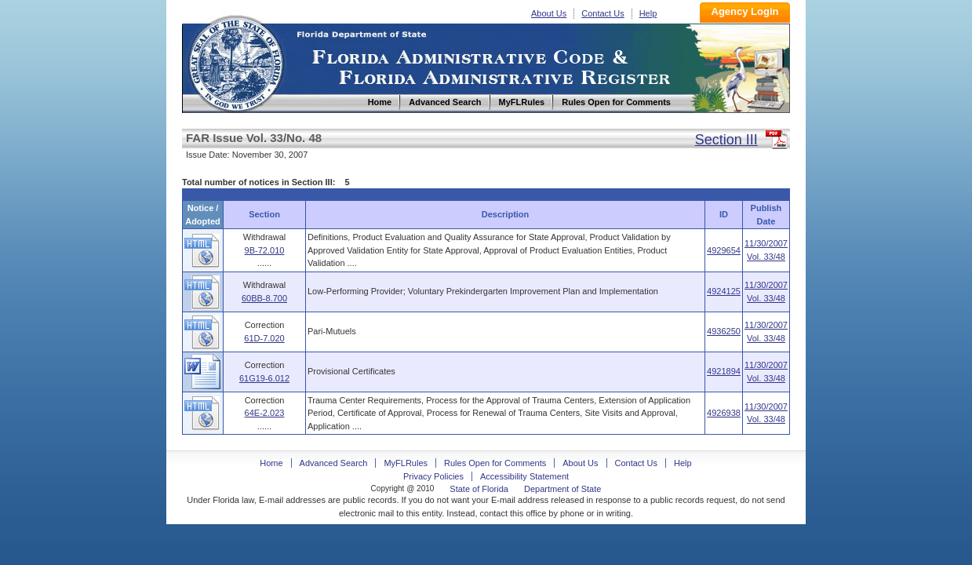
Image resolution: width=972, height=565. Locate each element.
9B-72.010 (265, 250)
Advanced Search (334, 463)
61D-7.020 (264, 338)
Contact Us (602, 13)
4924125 (724, 291)
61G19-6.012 (264, 378)
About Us (548, 13)
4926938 (724, 412)
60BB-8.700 (264, 298)
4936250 (724, 331)
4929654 (724, 250)
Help (648, 13)
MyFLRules (406, 463)
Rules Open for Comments (495, 463)
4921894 (724, 371)
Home (235, 61)
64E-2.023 (265, 412)
